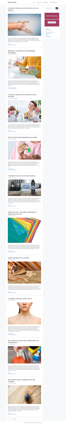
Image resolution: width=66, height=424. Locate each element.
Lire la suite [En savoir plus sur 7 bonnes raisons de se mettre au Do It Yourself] (27, 128)
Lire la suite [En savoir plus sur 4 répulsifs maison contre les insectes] (11, 202)
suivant (14, 418)
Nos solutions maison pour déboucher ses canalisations (23, 341)
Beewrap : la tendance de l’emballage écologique (21, 52)
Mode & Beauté (45, 2)
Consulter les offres (52, 22)
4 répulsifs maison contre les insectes (21, 176)
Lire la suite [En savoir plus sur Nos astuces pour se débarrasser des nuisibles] (19, 410)
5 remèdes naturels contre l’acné (20, 299)
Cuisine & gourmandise (53, 2)
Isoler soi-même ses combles (18, 258)
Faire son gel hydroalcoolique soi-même (22, 137)
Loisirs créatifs (39, 2)
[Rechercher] (57, 8)
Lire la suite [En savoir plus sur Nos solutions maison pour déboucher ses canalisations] (14, 370)
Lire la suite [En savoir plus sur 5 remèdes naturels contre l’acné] (18, 331)
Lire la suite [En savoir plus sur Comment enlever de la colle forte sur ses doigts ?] (25, 41)
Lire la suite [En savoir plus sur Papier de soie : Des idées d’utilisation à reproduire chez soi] (37, 248)
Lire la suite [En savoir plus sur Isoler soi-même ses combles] (37, 289)
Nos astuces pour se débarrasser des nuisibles (21, 381)
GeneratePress (39, 422)
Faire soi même (12, 2)
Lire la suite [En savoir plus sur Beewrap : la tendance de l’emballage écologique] (10, 85)
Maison (34, 2)
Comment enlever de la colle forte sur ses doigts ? (23, 9)
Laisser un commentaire (12, 44)
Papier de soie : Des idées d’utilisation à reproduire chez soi (22, 213)
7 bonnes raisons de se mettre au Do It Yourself (22, 95)
